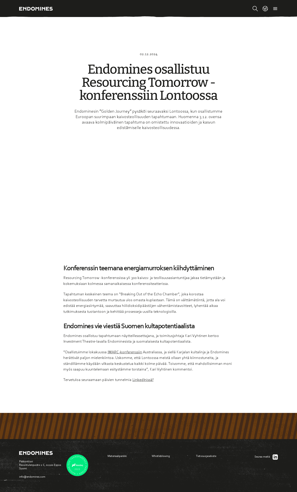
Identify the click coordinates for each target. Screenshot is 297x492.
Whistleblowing (161, 456)
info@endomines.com (32, 476)
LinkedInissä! (143, 380)
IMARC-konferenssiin (125, 353)
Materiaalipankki (117, 456)
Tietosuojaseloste (206, 456)
